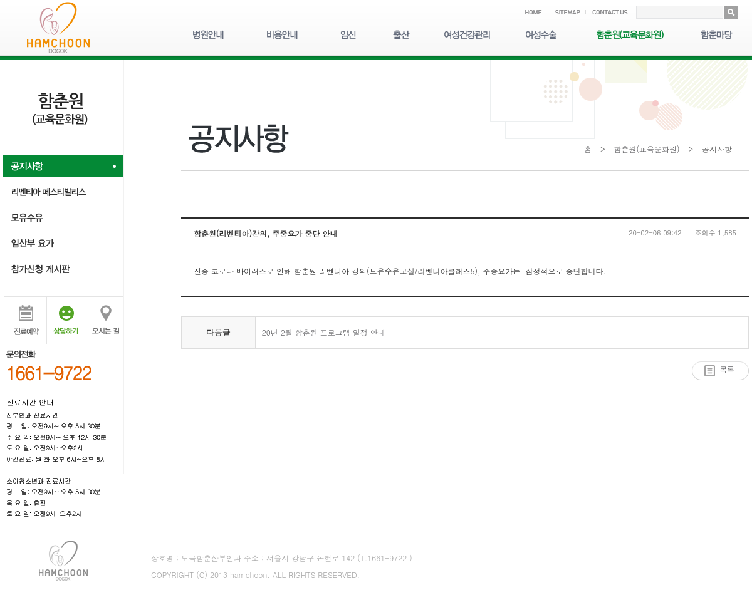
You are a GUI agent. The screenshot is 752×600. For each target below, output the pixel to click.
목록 (726, 369)
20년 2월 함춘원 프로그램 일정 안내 (323, 332)
